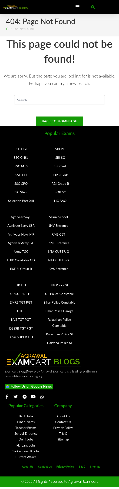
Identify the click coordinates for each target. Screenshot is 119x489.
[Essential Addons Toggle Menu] (77, 7)
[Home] (7, 29)
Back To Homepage (59, 123)
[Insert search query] (59, 99)
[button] (92, 7)
